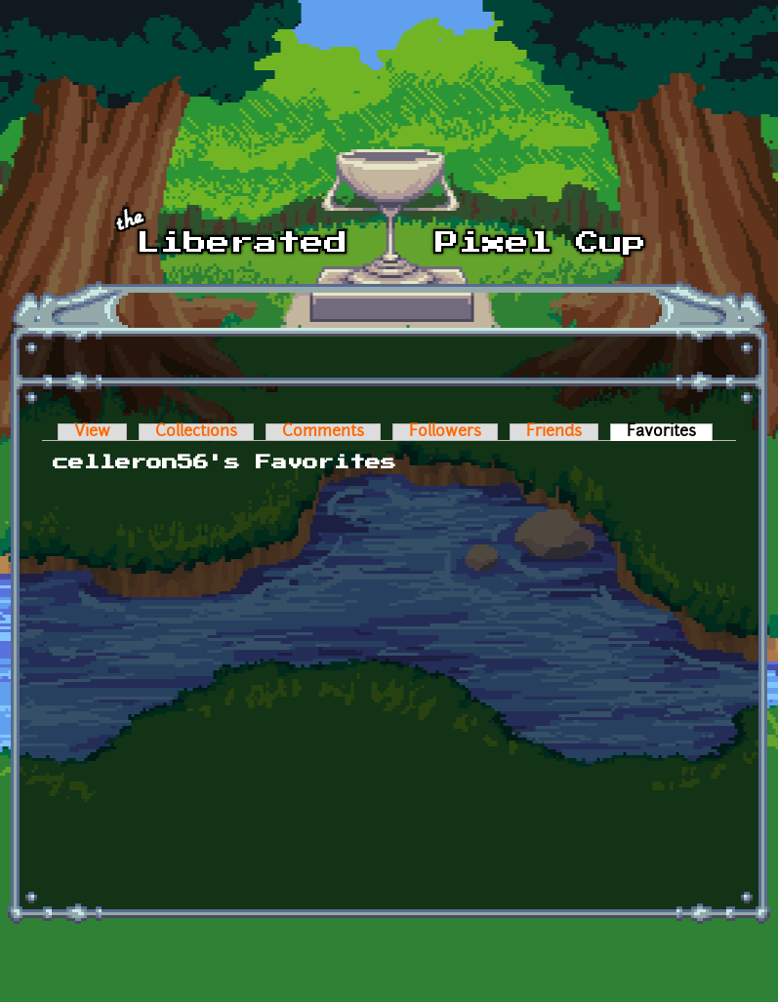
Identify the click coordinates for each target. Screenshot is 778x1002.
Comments (323, 432)
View (92, 432)
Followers (445, 432)
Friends (554, 432)
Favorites (670, 432)
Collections (196, 432)
